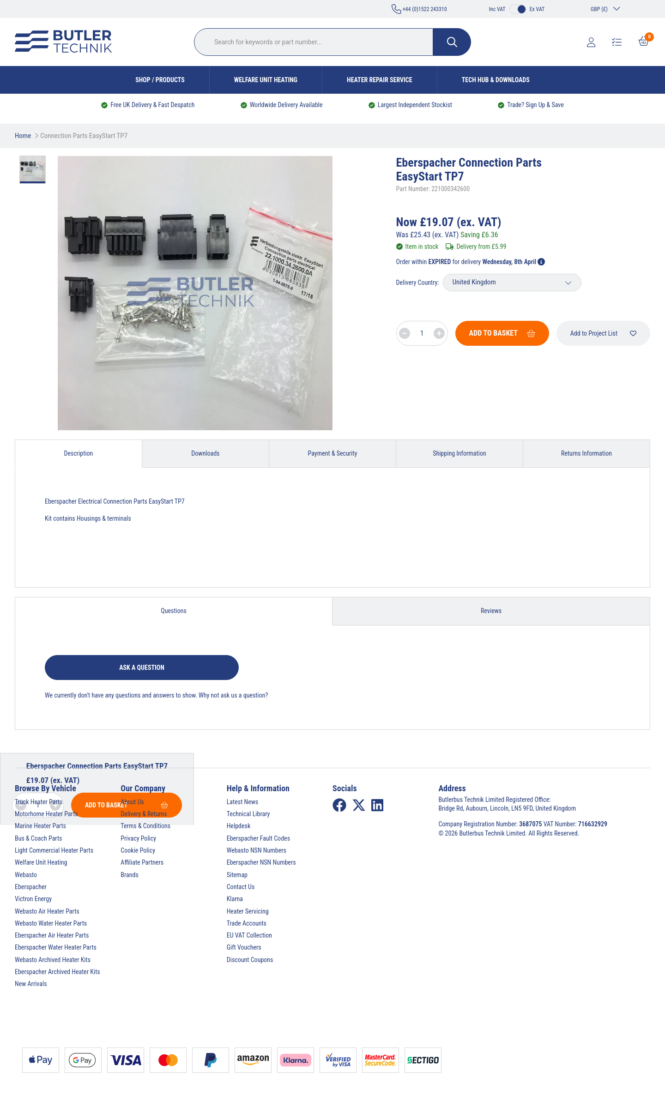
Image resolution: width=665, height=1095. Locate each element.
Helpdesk (239, 826)
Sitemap (237, 874)
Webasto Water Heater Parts (51, 923)
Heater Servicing (248, 911)
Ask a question (141, 667)
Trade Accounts (246, 923)
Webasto (26, 874)
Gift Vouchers (244, 947)
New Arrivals (31, 983)
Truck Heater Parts (38, 802)
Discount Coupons (250, 959)
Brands (129, 874)
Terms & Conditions (145, 826)
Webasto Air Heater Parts (47, 911)
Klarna (235, 898)
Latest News (243, 802)
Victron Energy (33, 898)
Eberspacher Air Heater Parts (52, 935)
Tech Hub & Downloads (496, 80)
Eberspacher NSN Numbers (261, 862)
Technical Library (248, 814)
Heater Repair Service (379, 80)
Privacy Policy (138, 838)
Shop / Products (160, 80)
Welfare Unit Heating (265, 80)
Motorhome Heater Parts (46, 814)
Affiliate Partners (142, 862)
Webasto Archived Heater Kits (53, 959)
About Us (132, 802)
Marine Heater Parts (40, 826)
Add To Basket (502, 333)
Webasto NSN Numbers (256, 850)
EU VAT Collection (249, 935)
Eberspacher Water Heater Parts (56, 947)
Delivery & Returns (144, 814)
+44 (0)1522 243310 (419, 9)
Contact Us (241, 886)
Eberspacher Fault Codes (258, 838)
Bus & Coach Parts (38, 838)
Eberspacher (31, 886)
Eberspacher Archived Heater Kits (57, 971)
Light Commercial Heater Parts (54, 850)
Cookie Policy (138, 850)
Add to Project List (603, 333)
